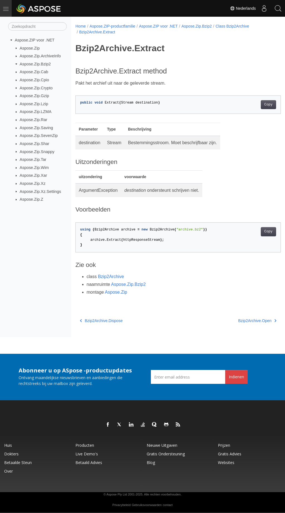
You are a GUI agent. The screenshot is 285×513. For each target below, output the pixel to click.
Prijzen (224, 445)
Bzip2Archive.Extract (97, 32)
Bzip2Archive (111, 276)
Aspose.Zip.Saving (36, 128)
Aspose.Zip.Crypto (36, 87)
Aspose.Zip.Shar (34, 143)
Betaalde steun (18, 462)
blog (151, 462)
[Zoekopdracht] (37, 26)
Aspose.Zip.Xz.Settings (40, 191)
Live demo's (86, 453)
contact (168, 505)
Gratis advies (229, 453)
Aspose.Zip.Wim (34, 167)
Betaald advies (88, 462)
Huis (8, 445)
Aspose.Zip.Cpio (34, 80)
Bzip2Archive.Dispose (101, 320)
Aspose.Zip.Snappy (37, 151)
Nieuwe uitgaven (162, 445)
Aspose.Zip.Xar (33, 175)
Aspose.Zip (30, 48)
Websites (226, 462)
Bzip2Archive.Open (243, 320)
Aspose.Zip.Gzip (34, 96)
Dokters (11, 453)
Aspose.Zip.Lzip (34, 104)
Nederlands (243, 8)
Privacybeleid (121, 505)
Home (80, 26)
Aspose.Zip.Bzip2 (35, 64)
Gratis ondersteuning (166, 453)
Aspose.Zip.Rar (33, 119)
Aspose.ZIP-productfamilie (112, 26)
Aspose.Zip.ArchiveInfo (40, 56)
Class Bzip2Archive (232, 26)
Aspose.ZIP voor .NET (35, 40)
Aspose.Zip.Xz (33, 183)
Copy (254, 105)
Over (8, 471)
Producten (84, 445)
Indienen (236, 376)
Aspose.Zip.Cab (34, 72)
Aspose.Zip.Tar (33, 159)
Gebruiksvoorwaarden (147, 505)
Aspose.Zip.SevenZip (39, 135)
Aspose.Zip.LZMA (35, 111)
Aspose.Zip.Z (31, 199)
